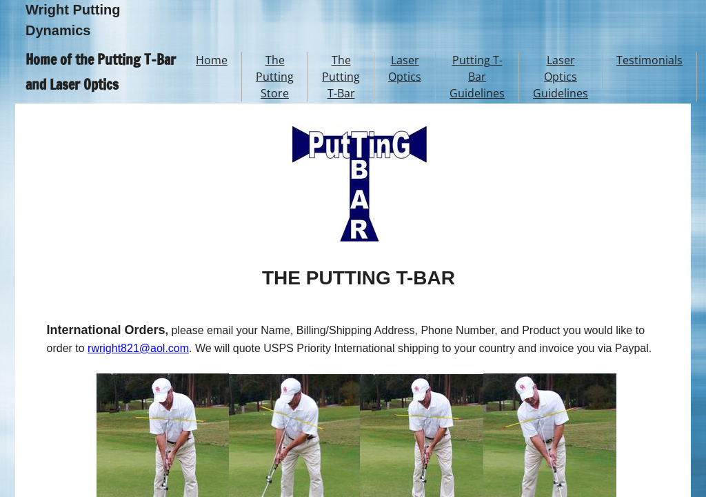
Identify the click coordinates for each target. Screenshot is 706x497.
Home (212, 60)
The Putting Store (275, 76)
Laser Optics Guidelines (560, 76)
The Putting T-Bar (341, 76)
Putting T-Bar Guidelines (477, 76)
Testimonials (649, 60)
